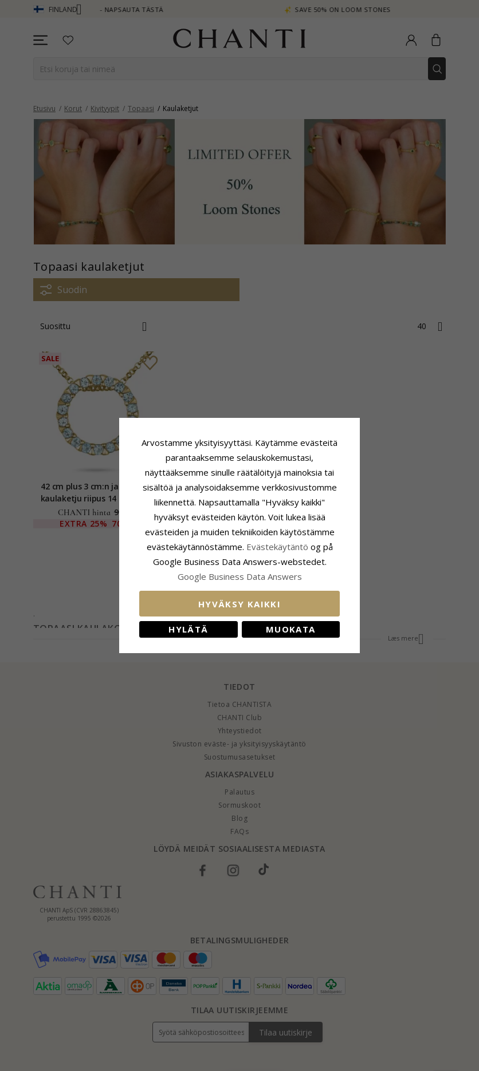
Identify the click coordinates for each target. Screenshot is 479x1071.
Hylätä (188, 629)
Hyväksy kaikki (239, 604)
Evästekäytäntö (277, 546)
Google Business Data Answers (240, 576)
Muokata (290, 629)
